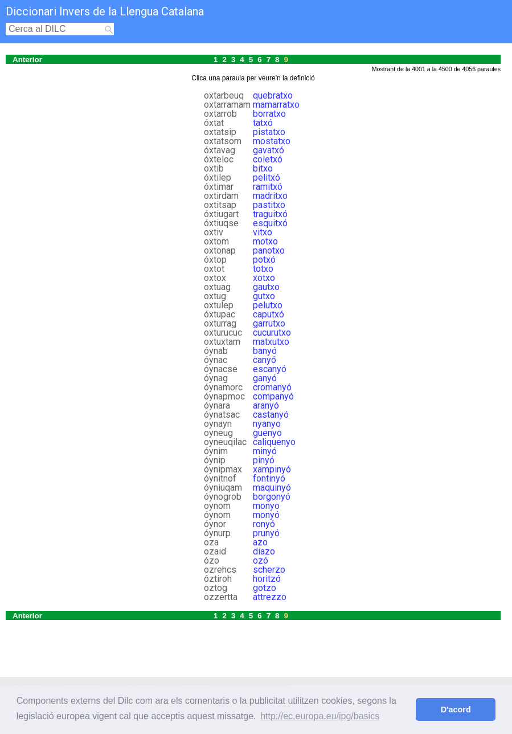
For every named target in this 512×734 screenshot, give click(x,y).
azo (260, 542)
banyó (265, 350)
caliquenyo (274, 442)
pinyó (264, 460)
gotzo (264, 587)
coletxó (267, 159)
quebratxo (273, 95)
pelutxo (267, 305)
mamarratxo (276, 104)
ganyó (265, 378)
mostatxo (271, 141)
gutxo (264, 296)
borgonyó (271, 496)
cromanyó (272, 387)
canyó (264, 359)
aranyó (266, 405)
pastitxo (269, 204)
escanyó (269, 369)
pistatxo (269, 132)
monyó (266, 514)
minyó (265, 451)
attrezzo (269, 597)
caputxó (268, 314)
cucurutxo (272, 332)
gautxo (266, 287)
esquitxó (270, 223)
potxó (264, 259)
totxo (263, 268)
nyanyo (267, 423)
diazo (264, 551)
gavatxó (268, 150)
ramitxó (267, 186)
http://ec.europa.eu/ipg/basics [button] (319, 716)
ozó (260, 560)
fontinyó (269, 478)
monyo (266, 505)
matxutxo (271, 341)
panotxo (269, 250)
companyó (273, 396)
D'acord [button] (456, 709)
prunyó (266, 533)
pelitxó (266, 177)
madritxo (270, 195)
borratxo (269, 113)
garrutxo (269, 323)
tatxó (263, 122)
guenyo (267, 432)
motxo (265, 241)
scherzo (269, 569)
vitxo (262, 232)
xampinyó (272, 469)
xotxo (264, 277)
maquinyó (272, 487)
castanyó (271, 414)
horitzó (267, 578)
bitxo (263, 168)
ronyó (264, 524)
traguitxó (270, 214)
